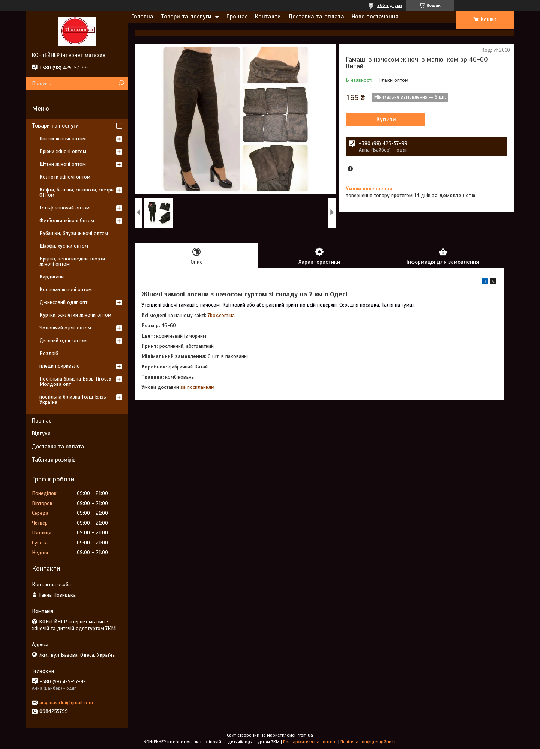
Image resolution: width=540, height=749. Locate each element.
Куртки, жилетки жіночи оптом (75, 315)
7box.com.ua (221, 315)
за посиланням (197, 387)
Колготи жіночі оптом (64, 177)
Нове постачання (375, 16)
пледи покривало (59, 366)
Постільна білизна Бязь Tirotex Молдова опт (75, 381)
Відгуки (41, 433)
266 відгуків (389, 5)
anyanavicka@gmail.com (66, 702)
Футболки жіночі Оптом (66, 220)
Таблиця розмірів (54, 459)
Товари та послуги (186, 16)
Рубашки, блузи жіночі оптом (73, 233)
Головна (142, 16)
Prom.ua (305, 735)
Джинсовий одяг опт (63, 302)
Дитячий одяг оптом (63, 340)
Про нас (237, 16)
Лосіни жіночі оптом (62, 138)
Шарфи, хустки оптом (63, 246)
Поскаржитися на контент (310, 741)
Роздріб (48, 353)
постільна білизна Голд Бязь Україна (72, 399)
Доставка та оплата (316, 16)
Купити (386, 119)
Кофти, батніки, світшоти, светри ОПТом (76, 192)
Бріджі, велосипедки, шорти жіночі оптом (72, 261)
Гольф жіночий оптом (64, 208)
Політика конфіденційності (368, 741)
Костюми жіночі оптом (65, 289)
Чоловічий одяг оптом (65, 328)
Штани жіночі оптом (62, 164)
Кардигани (51, 277)
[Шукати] (121, 83)
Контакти (268, 16)
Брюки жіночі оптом (62, 151)
